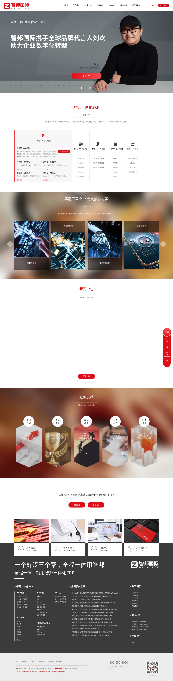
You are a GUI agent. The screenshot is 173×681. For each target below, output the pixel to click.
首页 (17, 661)
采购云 (115, 177)
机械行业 (81, 158)
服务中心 (112, 5)
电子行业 (81, 167)
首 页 (66, 5)
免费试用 (115, 421)
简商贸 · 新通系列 (98, 167)
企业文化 (135, 598)
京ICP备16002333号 (71, 668)
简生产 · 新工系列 (98, 163)
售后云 (115, 172)
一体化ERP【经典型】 (43, 141)
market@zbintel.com (58, 671)
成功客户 (58, 421)
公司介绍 (135, 593)
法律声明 (50, 661)
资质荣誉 (135, 595)
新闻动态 (135, 603)
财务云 (19, 640)
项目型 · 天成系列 (49, 162)
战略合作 (124, 5)
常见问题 (144, 421)
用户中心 (135, 642)
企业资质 (29, 421)
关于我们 (136, 5)
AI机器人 (133, 163)
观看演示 (96, 505)
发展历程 (135, 601)
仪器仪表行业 (81, 177)
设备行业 (81, 163)
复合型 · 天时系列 (49, 173)
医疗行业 (40, 610)
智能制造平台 (132, 172)
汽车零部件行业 (42, 612)
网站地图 (59, 661)
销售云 (115, 158)
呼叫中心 (133, 167)
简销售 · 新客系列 (98, 158)
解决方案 (88, 5)
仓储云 (19, 634)
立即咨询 (64, 151)
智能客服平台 (132, 158)
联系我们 (135, 606)
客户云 (115, 163)
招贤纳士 (33, 661)
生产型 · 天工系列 (23, 162)
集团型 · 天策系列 (23, 173)
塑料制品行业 (41, 615)
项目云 (115, 167)
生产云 (19, 637)
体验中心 (100, 5)
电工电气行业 (81, 172)
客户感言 (87, 421)
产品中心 (76, 5)
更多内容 (86, 376)
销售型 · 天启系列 (23, 148)
